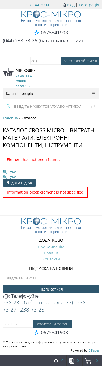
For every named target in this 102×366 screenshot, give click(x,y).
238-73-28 (32, 309)
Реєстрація (89, 4)
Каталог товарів (50, 93)
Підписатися (51, 289)
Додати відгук (19, 182)
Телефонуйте (21, 296)
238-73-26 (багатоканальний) (38, 302)
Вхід (71, 4)
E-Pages (93, 350)
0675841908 (54, 32)
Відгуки (9, 171)
